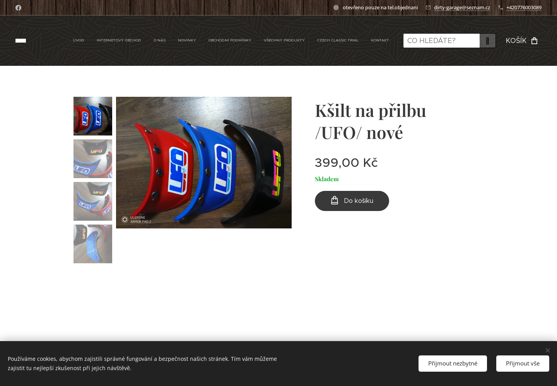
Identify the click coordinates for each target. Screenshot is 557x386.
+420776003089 (524, 7)
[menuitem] (305, 40)
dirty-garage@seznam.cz (462, 7)
